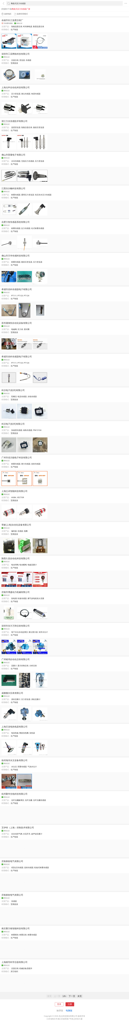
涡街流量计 (15, 699)
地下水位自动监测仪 (19, 632)
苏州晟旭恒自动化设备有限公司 (17, 323)
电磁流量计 (32, 565)
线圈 (26, 531)
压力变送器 (15, 94)
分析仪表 (33, 666)
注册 (70, 1004)
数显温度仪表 (38, 26)
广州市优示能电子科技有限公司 (17, 457)
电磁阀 (14, 329)
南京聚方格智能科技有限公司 (16, 928)
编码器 (14, 531)
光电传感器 (32, 396)
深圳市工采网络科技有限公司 (16, 54)
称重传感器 (15, 195)
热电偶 (14, 598)
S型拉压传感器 (17, 867)
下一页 (72, 996)
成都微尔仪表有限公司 (12, 693)
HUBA (13, 497)
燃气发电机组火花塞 (36, 598)
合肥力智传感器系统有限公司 (16, 222)
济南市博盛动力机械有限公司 (16, 592)
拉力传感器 (25, 228)
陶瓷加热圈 (24, 733)
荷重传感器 (22, 767)
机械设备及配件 (25, 968)
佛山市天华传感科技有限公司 (16, 255)
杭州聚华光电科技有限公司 (14, 794)
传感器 (28, 60)
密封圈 (26, 329)
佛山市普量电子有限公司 (13, 155)
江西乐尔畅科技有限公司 (13, 188)
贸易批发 (14, 63)
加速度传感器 (16, 430)
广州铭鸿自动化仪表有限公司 (16, 659)
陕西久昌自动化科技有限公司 (16, 558)
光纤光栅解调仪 (17, 800)
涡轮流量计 (35, 699)
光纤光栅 (28, 800)
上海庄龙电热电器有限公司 (14, 726)
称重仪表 (23, 935)
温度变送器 (15, 127)
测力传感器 (25, 464)
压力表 (20, 329)
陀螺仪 (14, 396)
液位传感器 (25, 94)
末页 (79, 996)
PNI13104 (37, 430)
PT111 (14, 296)
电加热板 (15, 733)
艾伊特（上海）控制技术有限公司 (18, 827)
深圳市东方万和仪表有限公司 (16, 626)
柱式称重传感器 (37, 228)
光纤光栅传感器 (39, 800)
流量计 (14, 666)
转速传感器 (22, 598)
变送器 (22, 60)
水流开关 (26, 834)
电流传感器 (22, 396)
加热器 (32, 733)
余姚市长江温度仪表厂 (12, 20)
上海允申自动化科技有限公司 (16, 87)
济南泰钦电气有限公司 (12, 861)
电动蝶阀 (23, 565)
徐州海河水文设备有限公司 (14, 760)
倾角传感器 (27, 430)
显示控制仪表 (23, 666)
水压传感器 (15, 161)
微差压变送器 (38, 127)
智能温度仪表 (16, 26)
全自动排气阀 (16, 834)
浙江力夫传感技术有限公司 (14, 121)
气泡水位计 (32, 767)
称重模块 (15, 935)
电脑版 (69, 1010)
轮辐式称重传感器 (41, 867)
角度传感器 (35, 94)
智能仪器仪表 (26, 127)
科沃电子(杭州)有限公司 (13, 390)
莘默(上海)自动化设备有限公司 (16, 525)
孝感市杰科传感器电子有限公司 (17, 289)
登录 (59, 1004)
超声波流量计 (36, 834)
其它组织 (14, 971)
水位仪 (14, 767)
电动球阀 (15, 565)
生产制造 (14, 29)
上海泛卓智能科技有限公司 (14, 491)
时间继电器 (27, 26)
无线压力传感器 (27, 161)
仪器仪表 (15, 60)
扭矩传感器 (35, 464)
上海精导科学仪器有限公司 (14, 962)
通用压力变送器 (27, 195)
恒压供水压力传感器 (43, 195)
